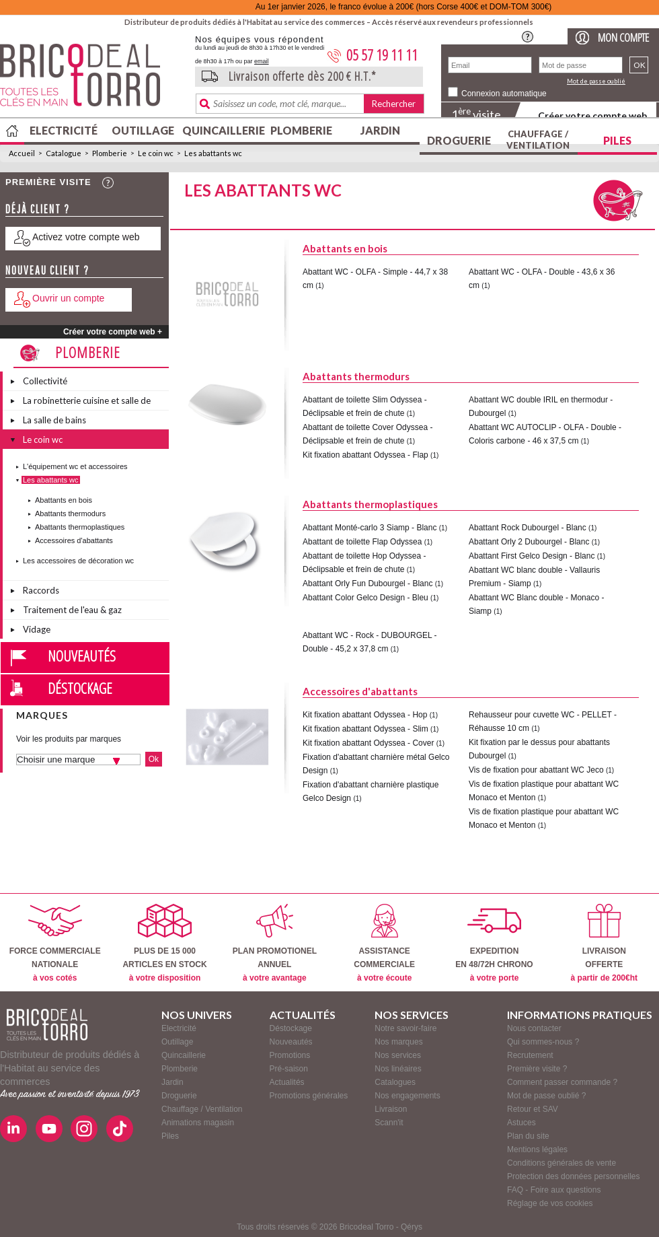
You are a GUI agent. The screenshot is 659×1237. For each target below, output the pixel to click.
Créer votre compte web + (112, 332)
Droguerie (459, 140)
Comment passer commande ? (562, 1082)
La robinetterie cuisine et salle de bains (87, 402)
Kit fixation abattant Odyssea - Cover (368, 743)
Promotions (290, 1055)
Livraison (391, 1109)
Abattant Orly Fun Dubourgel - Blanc (367, 583)
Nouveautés (82, 655)
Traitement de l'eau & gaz (72, 609)
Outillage (143, 130)
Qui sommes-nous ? (543, 1042)
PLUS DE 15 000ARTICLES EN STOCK (164, 943)
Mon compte (623, 37)
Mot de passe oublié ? (546, 1095)
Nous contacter (534, 1028)
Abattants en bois (63, 500)
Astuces (521, 1122)
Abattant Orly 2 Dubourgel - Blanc (529, 541)
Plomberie (301, 130)
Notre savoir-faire (405, 1028)
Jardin (380, 130)
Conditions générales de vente (561, 1163)
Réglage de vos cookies (549, 1203)
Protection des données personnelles (573, 1176)
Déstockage (80, 688)
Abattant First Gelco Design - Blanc (531, 556)
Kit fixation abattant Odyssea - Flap (365, 455)
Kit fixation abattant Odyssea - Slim (365, 729)
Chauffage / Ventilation (538, 140)
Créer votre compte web (592, 115)
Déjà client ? (37, 209)
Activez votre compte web (86, 237)
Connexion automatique (504, 93)
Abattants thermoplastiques (79, 527)
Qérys (411, 1227)
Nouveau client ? (47, 270)
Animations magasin (197, 1122)
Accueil (22, 153)
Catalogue (63, 153)
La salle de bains (54, 420)
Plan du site (528, 1136)
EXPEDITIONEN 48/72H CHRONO (494, 943)
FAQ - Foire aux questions (553, 1190)
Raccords (41, 590)
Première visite (48, 182)
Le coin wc (155, 153)
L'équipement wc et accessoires (75, 466)
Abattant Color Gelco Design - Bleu (365, 597)
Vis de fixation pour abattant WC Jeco (536, 770)
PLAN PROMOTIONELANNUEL (275, 943)
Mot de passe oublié (596, 81)
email (261, 61)
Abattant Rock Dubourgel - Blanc (527, 527)
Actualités (287, 1082)
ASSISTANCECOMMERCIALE (384, 943)
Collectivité (45, 381)
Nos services (398, 1055)
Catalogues (395, 1082)
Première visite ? (537, 1068)
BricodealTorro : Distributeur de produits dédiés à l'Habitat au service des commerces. (92, 79)
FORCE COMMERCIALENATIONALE (55, 943)
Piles (617, 140)
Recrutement (530, 1055)
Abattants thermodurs (70, 513)
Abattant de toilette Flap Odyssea (362, 541)
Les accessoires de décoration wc (78, 561)
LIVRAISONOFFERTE (604, 943)
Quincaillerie (222, 130)
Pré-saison (289, 1068)
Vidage (36, 629)
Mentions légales (537, 1149)
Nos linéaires (398, 1068)
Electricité (64, 130)
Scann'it (389, 1122)
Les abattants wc (213, 153)
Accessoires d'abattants (74, 540)
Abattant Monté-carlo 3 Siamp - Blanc (369, 527)
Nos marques (398, 1042)
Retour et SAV (532, 1109)
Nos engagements (407, 1095)
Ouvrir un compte (68, 298)
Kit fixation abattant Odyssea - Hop (365, 714)
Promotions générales (309, 1095)
